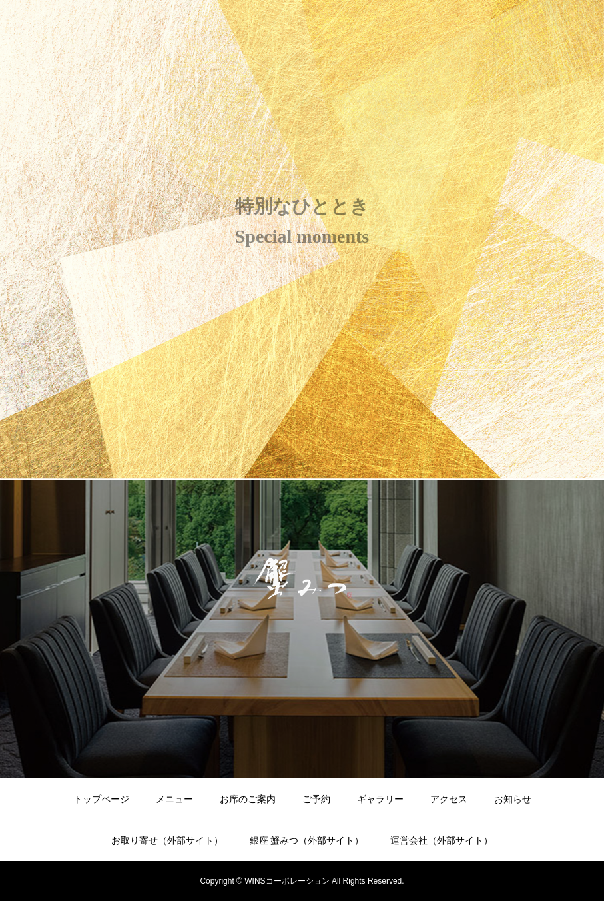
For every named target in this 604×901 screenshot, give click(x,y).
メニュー (174, 799)
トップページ (101, 799)
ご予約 (316, 799)
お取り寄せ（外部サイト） (167, 840)
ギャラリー (380, 799)
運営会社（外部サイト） (441, 840)
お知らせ (512, 799)
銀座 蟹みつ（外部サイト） (307, 840)
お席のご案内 (248, 799)
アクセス (448, 799)
